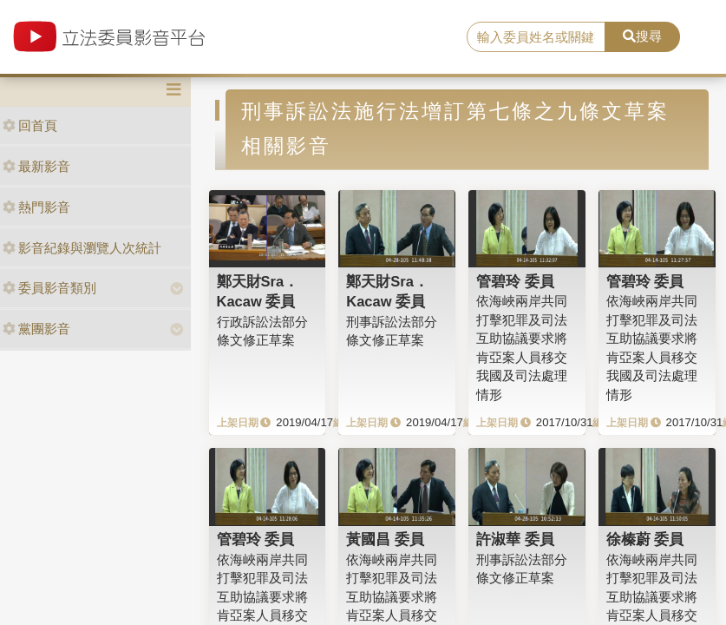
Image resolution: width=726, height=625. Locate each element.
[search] (536, 37)
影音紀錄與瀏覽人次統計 (82, 247)
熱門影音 (36, 207)
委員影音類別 (49, 287)
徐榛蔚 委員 (645, 539)
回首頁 (30, 125)
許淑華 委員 (515, 539)
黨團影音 (36, 328)
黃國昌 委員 (385, 539)
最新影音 (36, 166)
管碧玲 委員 (515, 281)
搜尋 (642, 36)
